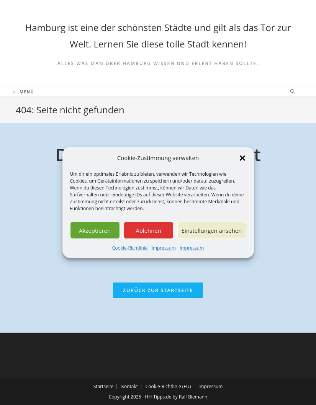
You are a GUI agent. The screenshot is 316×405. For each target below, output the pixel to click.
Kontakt (129, 386)
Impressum (164, 248)
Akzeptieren (95, 230)
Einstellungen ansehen (212, 230)
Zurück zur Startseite (158, 290)
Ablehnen (148, 230)
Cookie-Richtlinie (130, 248)
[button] (242, 158)
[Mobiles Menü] (23, 92)
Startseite (103, 386)
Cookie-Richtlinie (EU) (168, 386)
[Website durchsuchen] (292, 92)
